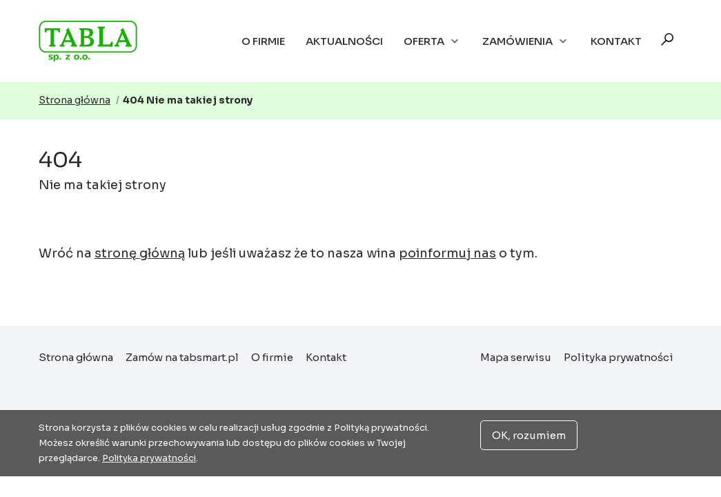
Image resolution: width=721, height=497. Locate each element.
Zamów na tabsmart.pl (182, 357)
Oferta (433, 41)
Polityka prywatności (618, 357)
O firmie (263, 41)
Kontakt (616, 41)
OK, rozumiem (529, 435)
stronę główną (140, 253)
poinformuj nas (447, 253)
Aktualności (344, 41)
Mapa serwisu (515, 357)
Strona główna (94, 41)
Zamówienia (526, 41)
